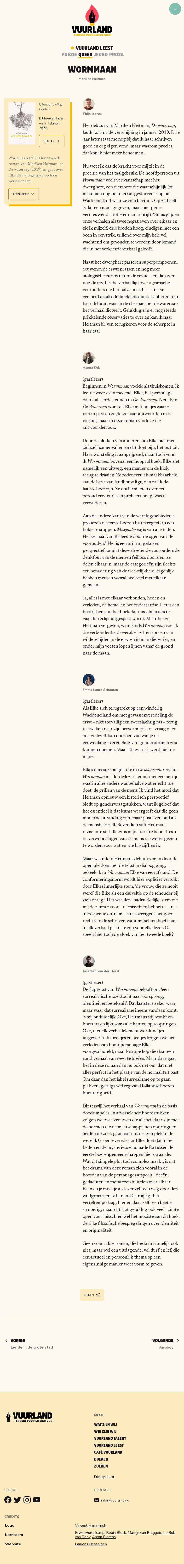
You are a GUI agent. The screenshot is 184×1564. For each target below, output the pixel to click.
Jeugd (101, 54)
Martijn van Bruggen (144, 1532)
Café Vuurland (108, 1452)
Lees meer (24, 194)
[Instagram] (28, 1501)
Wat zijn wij (105, 1425)
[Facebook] (9, 1501)
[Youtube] (38, 1501)
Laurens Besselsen (91, 1544)
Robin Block (116, 1532)
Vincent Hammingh (90, 1525)
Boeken (101, 1459)
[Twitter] (18, 1501)
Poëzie (69, 54)
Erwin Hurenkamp (89, 1532)
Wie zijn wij (105, 1431)
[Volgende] (164, 1341)
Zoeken (101, 1466)
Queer (85, 54)
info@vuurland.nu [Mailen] (111, 1500)
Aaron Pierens (104, 1537)
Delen (92, 1295)
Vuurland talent (110, 1438)
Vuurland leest (109, 1445)
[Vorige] (17, 1341)
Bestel (52, 141)
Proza (116, 54)
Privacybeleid (104, 1476)
